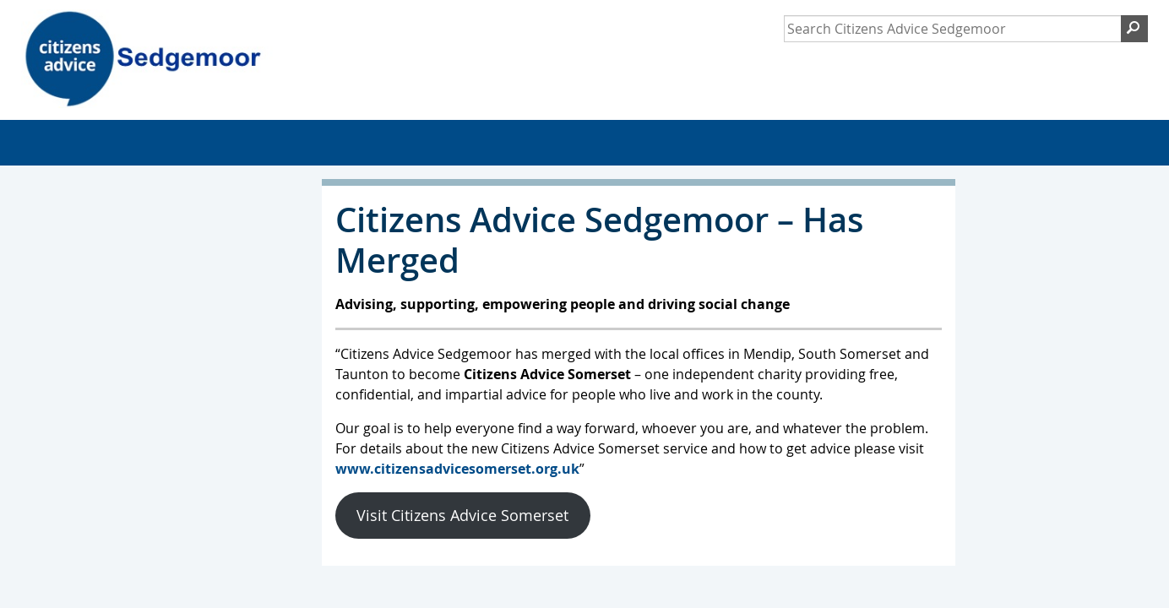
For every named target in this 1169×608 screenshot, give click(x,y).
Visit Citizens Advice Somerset (462, 515)
